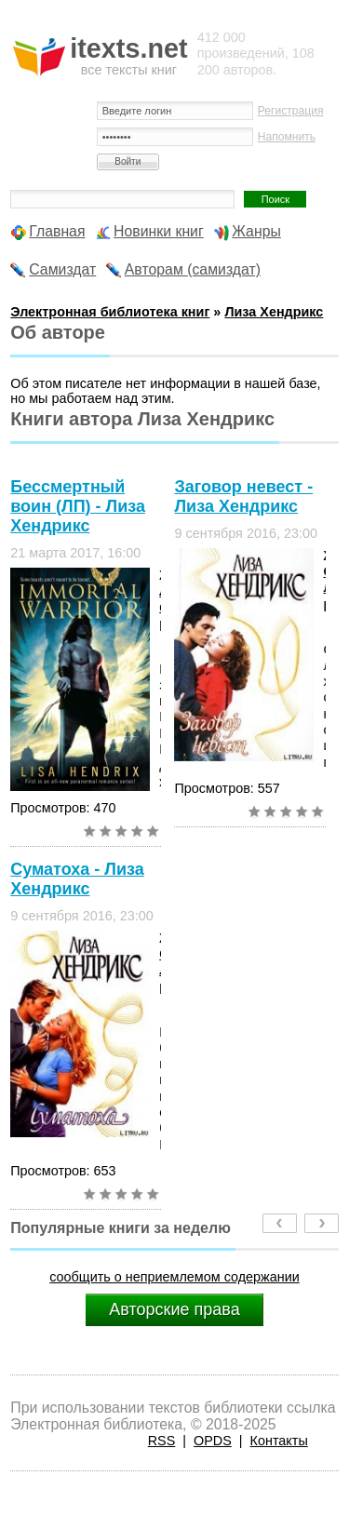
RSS (162, 1440)
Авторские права (174, 1309)
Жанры (256, 231)
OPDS (213, 1440)
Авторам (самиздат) (193, 269)
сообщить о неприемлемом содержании (174, 1276)
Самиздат (62, 269)
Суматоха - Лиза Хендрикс (76, 879)
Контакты (279, 1440)
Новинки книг (159, 231)
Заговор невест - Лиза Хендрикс (243, 496)
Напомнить (286, 136)
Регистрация (291, 110)
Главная (57, 231)
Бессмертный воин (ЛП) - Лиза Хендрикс (77, 506)
